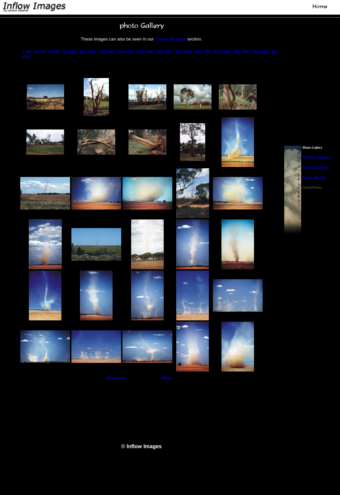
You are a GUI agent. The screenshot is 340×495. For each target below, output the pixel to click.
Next (166, 377)
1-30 (26, 51)
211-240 (145, 51)
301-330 (203, 51)
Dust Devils (314, 177)
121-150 (87, 51)
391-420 (260, 51)
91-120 (69, 51)
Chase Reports (170, 39)
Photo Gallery (316, 157)
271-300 (183, 51)
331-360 (222, 51)
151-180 (107, 51)
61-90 (53, 51)
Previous (116, 377)
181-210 (126, 51)
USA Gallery (315, 167)
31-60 (39, 51)
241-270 (164, 51)
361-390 (241, 51)
